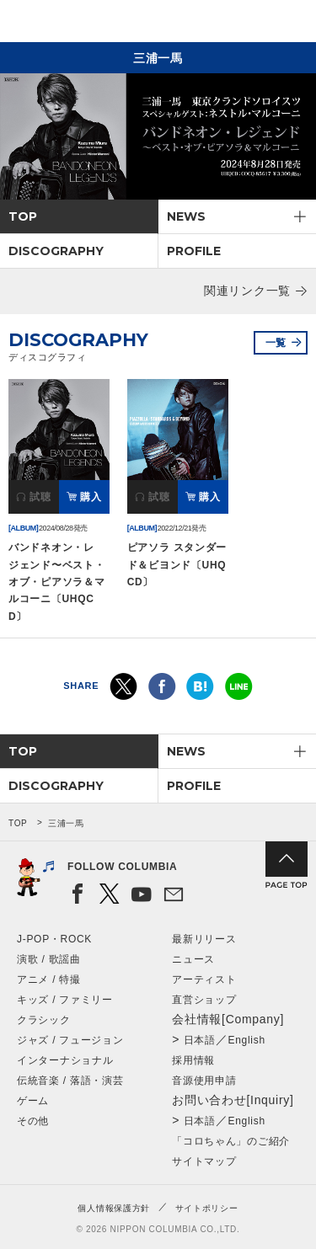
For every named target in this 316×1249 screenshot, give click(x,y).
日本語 (200, 1040)
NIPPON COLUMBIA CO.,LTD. (93, 22)
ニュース (193, 959)
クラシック (44, 1020)
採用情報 (193, 1060)
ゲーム (33, 1101)
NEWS (186, 216)
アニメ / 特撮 (49, 979)
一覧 (276, 343)
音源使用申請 (204, 1080)
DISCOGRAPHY (56, 251)
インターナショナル (65, 1060)
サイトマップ (204, 1161)
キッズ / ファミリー (65, 1000)
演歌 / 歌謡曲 (49, 959)
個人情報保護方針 (114, 1208)
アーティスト (204, 979)
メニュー (289, 24)
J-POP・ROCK (54, 939)
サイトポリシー (206, 1208)
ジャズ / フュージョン (70, 1040)
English (246, 1040)
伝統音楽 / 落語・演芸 (70, 1080)
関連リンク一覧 (247, 290)
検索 (245, 24)
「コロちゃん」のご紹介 (231, 1141)
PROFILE (194, 251)
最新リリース (204, 939)
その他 (33, 1121)
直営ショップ (204, 1000)
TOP (22, 216)
